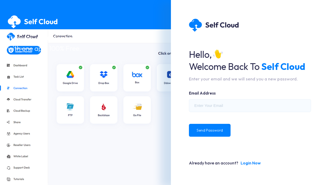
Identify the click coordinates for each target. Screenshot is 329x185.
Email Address (202, 93)
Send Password (210, 130)
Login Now (251, 162)
